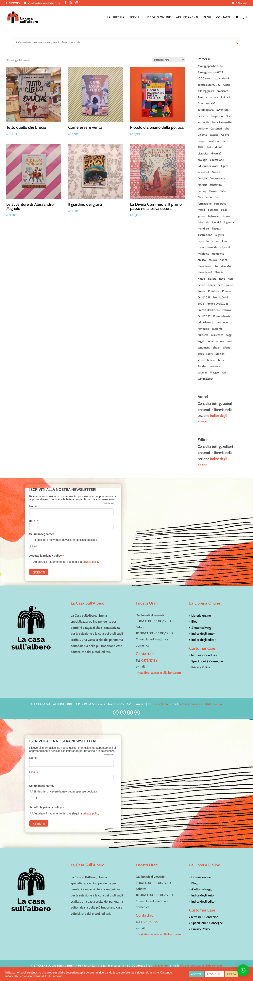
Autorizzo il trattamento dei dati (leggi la (66, 561)
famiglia (202, 178)
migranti (225, 247)
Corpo (201, 141)
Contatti (223, 17)
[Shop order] (168, 59)
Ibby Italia (203, 222)
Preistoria (213, 291)
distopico (203, 153)
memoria (212, 247)
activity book (221, 78)
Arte (200, 103)
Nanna (224, 260)
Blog (207, 17)
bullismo (203, 128)
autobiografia (206, 109)
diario (209, 147)
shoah (216, 347)
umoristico (216, 366)
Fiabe (223, 191)
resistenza (217, 335)
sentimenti (204, 347)
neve (222, 278)
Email (34, 521)
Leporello (203, 241)
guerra (201, 216)
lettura (215, 241)
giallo (224, 209)
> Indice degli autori (202, 633)
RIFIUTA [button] (231, 974)
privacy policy (91, 561)
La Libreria (115, 17)
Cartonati (216, 128)
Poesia (201, 291)
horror (227, 216)
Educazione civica (208, 166)
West (225, 372)
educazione (217, 160)
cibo (227, 128)
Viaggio (214, 372)
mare (201, 247)
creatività (213, 141)
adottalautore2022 (209, 85)
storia (201, 360)
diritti (218, 147)
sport (209, 353)
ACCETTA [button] (196, 974)
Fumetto (213, 209)
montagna (217, 253)
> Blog (193, 621)
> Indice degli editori (202, 640)
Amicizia (203, 97)
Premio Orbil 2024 (209, 310)
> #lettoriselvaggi (200, 628)
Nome (33, 506)
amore (214, 97)
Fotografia (220, 203)
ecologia (202, 160)
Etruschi (216, 172)
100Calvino (204, 78)
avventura (222, 109)
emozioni (203, 172)
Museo (202, 260)
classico (214, 134)
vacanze (202, 372)
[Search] (236, 42)
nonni (211, 285)
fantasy (202, 191)
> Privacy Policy (199, 929)
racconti (217, 328)
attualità (210, 103)
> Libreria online (200, 615)
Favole (213, 191)
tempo (211, 360)
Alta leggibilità (206, 91)
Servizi (135, 17)
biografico (217, 116)
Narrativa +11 (205, 266)
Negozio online (158, 17)
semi (229, 341)
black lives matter (222, 122)
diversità (216, 153)
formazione (204, 203)
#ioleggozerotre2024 (210, 72)
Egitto (224, 166)
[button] (243, 970)
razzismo (203, 335)
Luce (225, 241)
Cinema (202, 134)
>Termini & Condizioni (204, 655)
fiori (216, 197)
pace (220, 285)
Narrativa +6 (205, 272)
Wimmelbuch (205, 378)
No (35, 546)
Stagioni (220, 353)
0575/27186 (149, 660)
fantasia (202, 185)
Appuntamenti (187, 17)
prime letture (205, 322)
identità (216, 222)
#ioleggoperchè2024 (210, 66)
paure (229, 285)
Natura (212, 278)
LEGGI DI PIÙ (214, 974)
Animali (225, 97)
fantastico (216, 185)
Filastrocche (205, 197)
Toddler (202, 366)
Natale (201, 278)
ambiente (222, 91)
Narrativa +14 (223, 266)
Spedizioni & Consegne (207, 661)
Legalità (219, 235)
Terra (221, 360)
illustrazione (205, 235)
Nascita (219, 272)
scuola (220, 341)
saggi (229, 335)
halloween (214, 216)
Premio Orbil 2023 (217, 303)
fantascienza (217, 178)
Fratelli (201, 209)
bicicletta (203, 116)
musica (213, 260)
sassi (210, 341)
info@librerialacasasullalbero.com (158, 672)
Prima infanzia (221, 316)
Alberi (226, 85)
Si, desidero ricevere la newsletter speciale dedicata (65, 539)
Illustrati (216, 228)
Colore (225, 134)
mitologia (203, 253)
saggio (201, 341)
